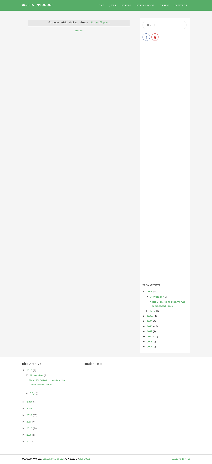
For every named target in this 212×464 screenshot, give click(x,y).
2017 (150, 346)
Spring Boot (145, 5)
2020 (150, 336)
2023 (150, 321)
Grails (164, 5)
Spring (126, 5)
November (157, 296)
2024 (150, 316)
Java (113, 5)
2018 (150, 341)
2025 (150, 291)
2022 (150, 326)
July (153, 311)
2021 (150, 331)
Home (100, 5)
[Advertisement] (165, 66)
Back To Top (181, 459)
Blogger (84, 459)
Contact (180, 5)
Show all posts (100, 22)
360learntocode (37, 5)
